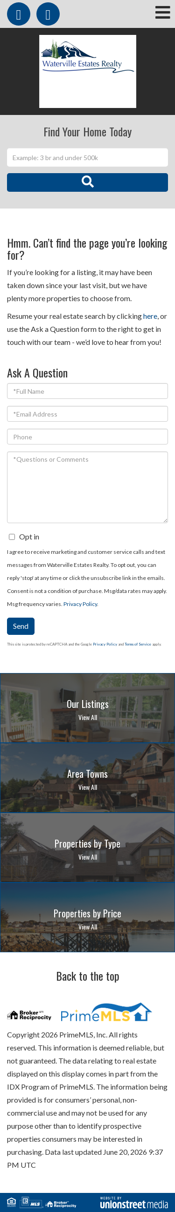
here (150, 315)
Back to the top (87, 975)
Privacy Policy (80, 603)
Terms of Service (138, 644)
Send (20, 625)
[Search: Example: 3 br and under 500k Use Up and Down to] (87, 157)
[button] (87, 182)
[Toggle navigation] (163, 13)
